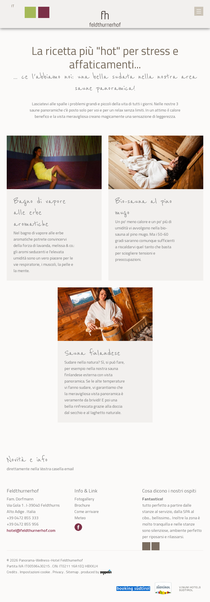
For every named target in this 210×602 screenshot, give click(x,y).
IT (12, 6)
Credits (12, 572)
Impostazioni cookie (35, 572)
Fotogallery (84, 499)
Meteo (80, 518)
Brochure (82, 505)
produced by (96, 572)
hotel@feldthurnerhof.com (31, 530)
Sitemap (72, 572)
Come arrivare (86, 511)
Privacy (57, 572)
